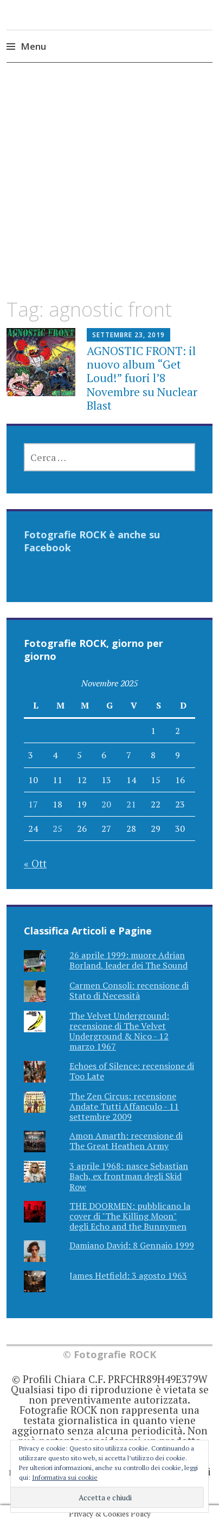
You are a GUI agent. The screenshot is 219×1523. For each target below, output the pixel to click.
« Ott (35, 863)
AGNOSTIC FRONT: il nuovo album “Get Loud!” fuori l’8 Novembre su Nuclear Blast (142, 378)
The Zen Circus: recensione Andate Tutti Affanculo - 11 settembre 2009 (124, 1106)
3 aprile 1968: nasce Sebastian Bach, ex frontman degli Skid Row (128, 1176)
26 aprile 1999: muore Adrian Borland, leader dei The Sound (128, 960)
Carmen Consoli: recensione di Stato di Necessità (129, 990)
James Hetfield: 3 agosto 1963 (128, 1275)
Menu (33, 46)
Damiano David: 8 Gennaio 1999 (131, 1245)
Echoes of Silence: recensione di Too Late (131, 1071)
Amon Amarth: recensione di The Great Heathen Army (126, 1141)
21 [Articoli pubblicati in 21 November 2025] (131, 804)
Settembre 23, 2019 (128, 334)
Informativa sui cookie (65, 1477)
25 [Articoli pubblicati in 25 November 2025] (57, 828)
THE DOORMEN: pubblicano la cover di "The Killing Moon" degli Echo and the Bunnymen (129, 1216)
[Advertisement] (109, 190)
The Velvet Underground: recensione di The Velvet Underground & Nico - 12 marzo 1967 (119, 1031)
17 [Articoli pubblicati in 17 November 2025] (33, 804)
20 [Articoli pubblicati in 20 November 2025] (106, 804)
